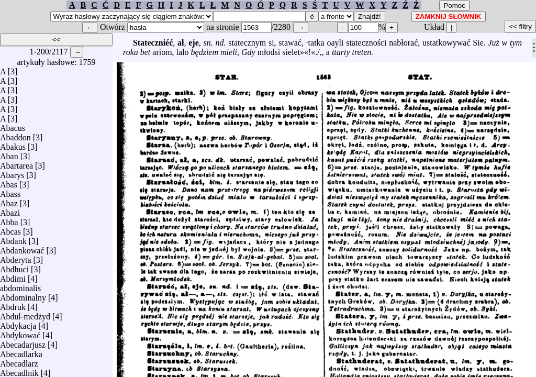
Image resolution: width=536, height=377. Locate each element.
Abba (9, 219)
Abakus (13, 144)
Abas (8, 182)
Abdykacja (18, 323)
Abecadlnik (19, 370)
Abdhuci (14, 266)
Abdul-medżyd (25, 313)
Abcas (10, 229)
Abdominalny (23, 295)
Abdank (13, 238)
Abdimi (13, 276)
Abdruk (13, 304)
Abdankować (22, 247)
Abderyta (15, 257)
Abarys (12, 172)
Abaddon (15, 134)
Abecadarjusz (23, 342)
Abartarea (16, 163)
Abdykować (20, 332)
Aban (9, 153)
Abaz (9, 200)
